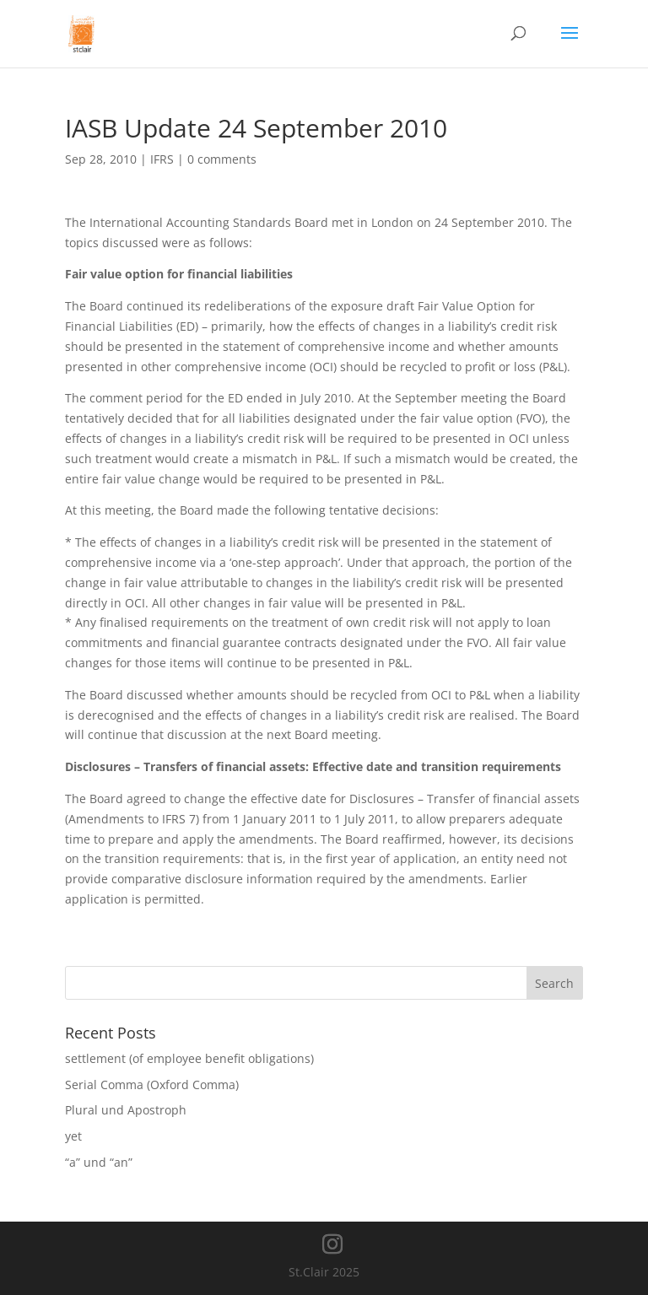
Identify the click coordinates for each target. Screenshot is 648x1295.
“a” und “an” (98, 1162)
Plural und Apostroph (125, 1110)
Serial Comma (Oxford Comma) (152, 1084)
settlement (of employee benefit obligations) (189, 1058)
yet (73, 1136)
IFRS (162, 159)
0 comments (221, 159)
